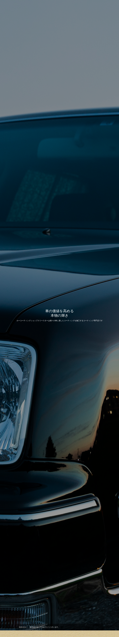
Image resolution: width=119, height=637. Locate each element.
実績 (52, 627)
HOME (33, 627)
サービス (43, 627)
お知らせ (61, 627)
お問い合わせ (110, 5)
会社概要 (98, 5)
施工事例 (59, 380)
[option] (59, 55)
